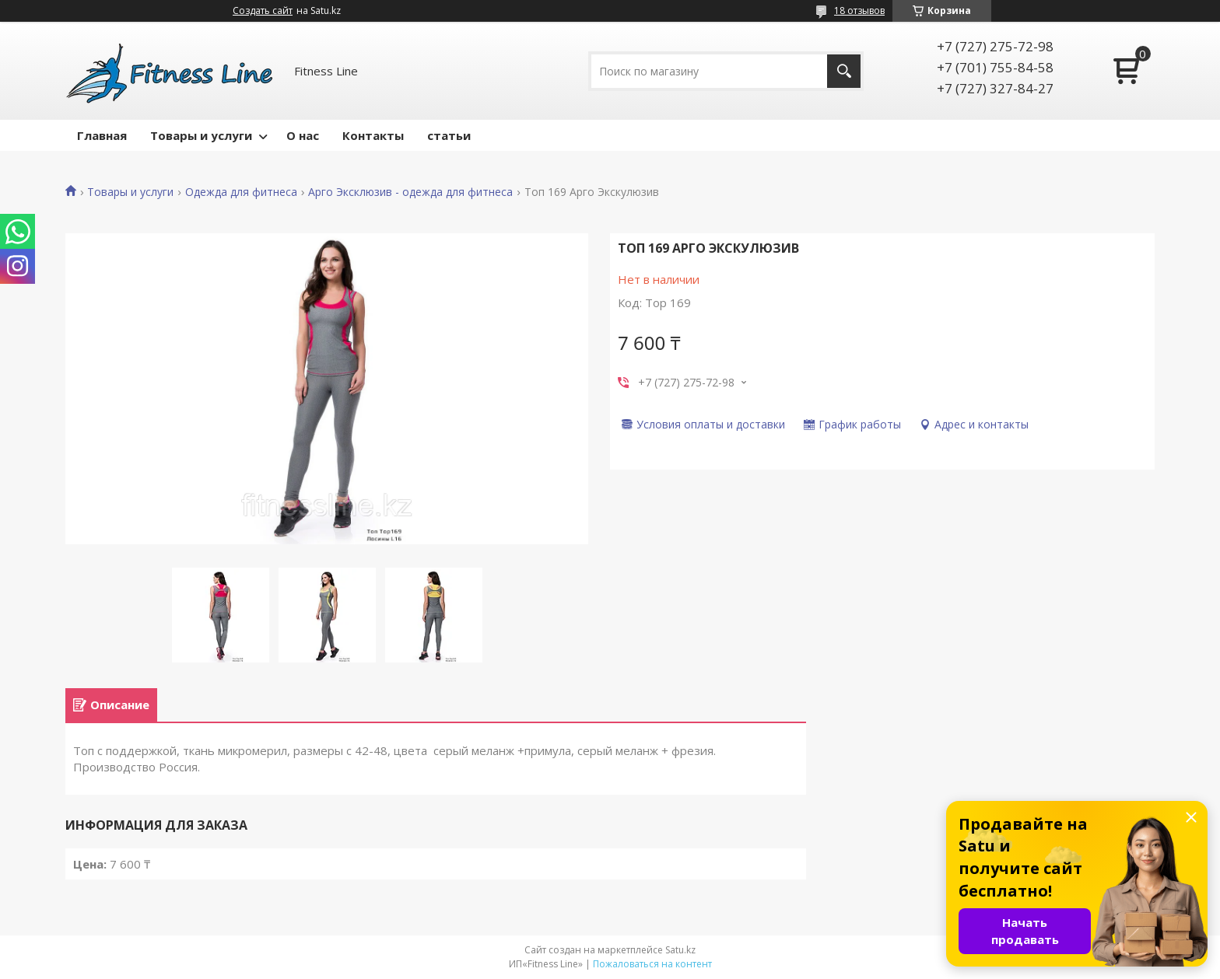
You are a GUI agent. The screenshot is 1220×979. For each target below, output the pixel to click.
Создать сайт (263, 10)
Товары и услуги (201, 135)
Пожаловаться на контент (652, 963)
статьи (449, 135)
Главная (102, 135)
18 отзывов (859, 10)
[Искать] (844, 71)
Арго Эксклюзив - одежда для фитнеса (410, 192)
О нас (302, 135)
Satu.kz (680, 949)
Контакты (373, 135)
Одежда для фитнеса (241, 192)
